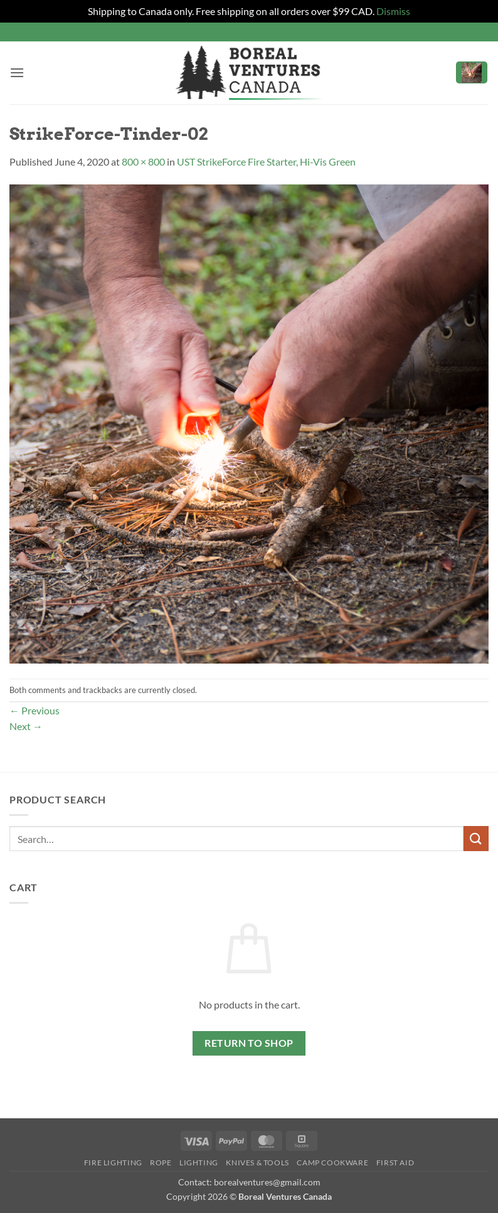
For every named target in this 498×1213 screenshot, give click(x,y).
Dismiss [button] (393, 11)
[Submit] (476, 838)
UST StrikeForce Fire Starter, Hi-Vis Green (266, 161)
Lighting (198, 1162)
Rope (160, 1162)
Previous (34, 710)
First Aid (395, 1162)
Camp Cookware (332, 1162)
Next (26, 726)
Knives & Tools (257, 1162)
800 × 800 (143, 161)
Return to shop (249, 1043)
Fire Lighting (113, 1162)
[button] (16, 72)
